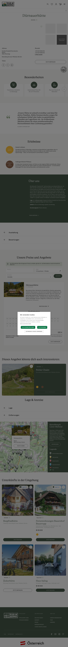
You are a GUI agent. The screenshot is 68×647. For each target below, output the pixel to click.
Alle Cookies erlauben (28, 327)
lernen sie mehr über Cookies (25, 323)
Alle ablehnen (42, 327)
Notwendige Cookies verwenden (34, 331)
